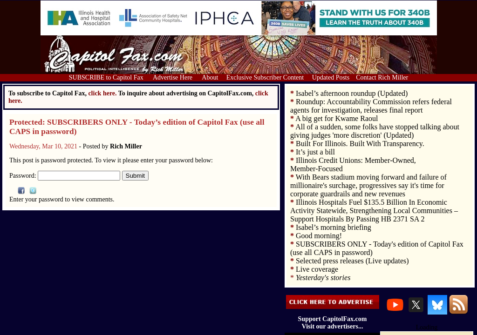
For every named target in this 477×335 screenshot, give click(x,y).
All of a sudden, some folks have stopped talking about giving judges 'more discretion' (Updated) (374, 131)
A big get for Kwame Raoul (336, 118)
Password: (64, 175)
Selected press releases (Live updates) (352, 261)
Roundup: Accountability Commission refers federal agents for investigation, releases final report (371, 106)
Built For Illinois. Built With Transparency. (360, 143)
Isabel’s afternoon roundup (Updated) (352, 93)
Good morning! (319, 236)
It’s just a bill (315, 152)
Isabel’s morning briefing (333, 227)
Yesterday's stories (323, 277)
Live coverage (317, 269)
